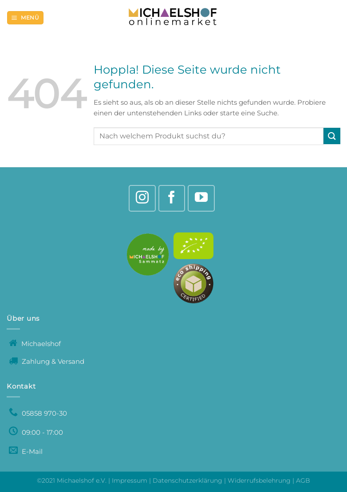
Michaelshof (35, 343)
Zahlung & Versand (46, 361)
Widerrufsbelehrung (259, 480)
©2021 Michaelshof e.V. (72, 480)
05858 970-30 (38, 413)
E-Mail (26, 451)
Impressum (129, 480)
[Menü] (25, 18)
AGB (303, 480)
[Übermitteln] (331, 136)
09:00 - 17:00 (36, 432)
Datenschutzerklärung (187, 480)
